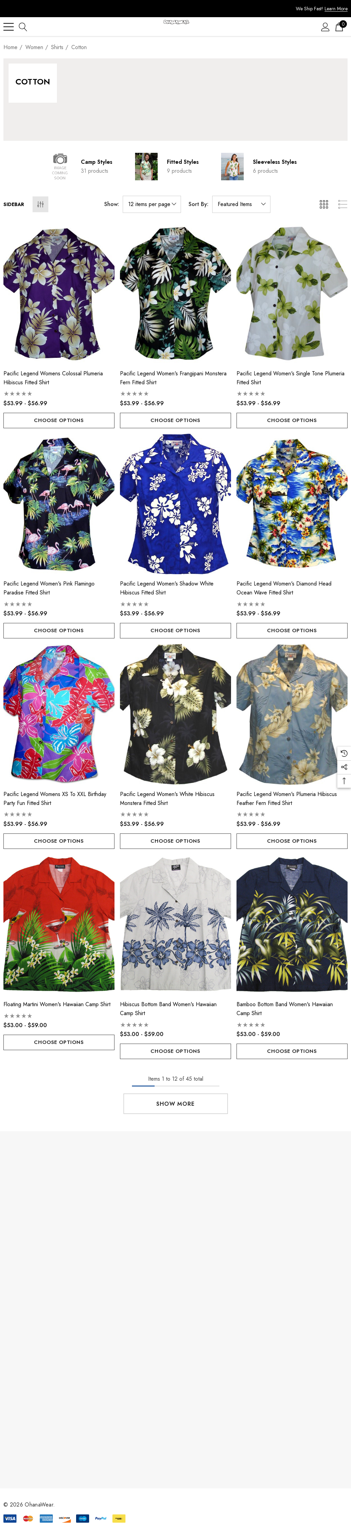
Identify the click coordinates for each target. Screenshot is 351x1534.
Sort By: (198, 204)
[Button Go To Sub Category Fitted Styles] (146, 166)
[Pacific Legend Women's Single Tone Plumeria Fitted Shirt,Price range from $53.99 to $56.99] (292, 293)
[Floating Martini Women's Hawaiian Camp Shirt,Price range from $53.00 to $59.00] (58, 924)
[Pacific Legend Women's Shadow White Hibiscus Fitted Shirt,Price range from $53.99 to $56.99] (175, 504)
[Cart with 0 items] (339, 26)
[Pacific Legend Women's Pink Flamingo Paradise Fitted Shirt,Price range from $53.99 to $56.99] (58, 504)
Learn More (336, 8)
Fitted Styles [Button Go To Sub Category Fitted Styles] (183, 162)
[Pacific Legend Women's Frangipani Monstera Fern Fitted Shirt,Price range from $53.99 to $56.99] (175, 293)
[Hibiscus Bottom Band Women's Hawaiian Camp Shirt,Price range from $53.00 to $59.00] (175, 924)
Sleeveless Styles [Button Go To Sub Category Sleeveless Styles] (275, 162)
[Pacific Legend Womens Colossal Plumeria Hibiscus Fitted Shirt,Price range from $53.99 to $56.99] (58, 293)
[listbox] (241, 204)
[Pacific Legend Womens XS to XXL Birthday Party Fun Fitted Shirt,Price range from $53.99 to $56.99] (58, 714)
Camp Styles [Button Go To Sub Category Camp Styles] (96, 162)
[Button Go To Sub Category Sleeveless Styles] (232, 166)
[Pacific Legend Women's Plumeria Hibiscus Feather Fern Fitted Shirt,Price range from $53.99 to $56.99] (292, 714)
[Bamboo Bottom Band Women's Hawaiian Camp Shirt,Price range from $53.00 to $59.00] (292, 924)
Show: (111, 204)
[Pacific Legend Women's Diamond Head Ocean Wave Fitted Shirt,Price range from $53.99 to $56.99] (292, 504)
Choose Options (59, 420)
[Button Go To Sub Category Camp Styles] (60, 166)
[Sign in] (325, 26)
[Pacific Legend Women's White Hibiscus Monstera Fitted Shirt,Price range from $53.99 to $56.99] (175, 714)
